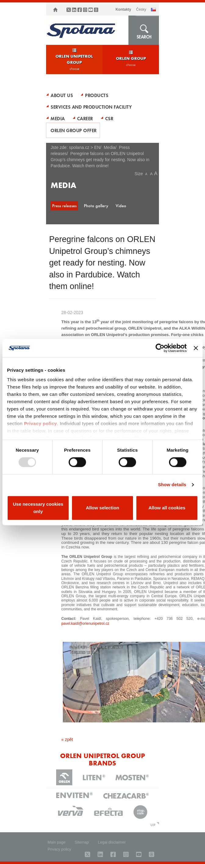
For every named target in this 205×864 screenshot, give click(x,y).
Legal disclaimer (112, 842)
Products (96, 95)
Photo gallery (96, 205)
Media (58, 118)
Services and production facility (91, 106)
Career (85, 118)
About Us (62, 95)
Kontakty (123, 9)
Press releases (64, 205)
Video (121, 205)
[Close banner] (196, 348)
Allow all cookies (167, 507)
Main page (57, 842)
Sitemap (82, 842)
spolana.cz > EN (84, 147)
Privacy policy (40, 423)
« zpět (67, 739)
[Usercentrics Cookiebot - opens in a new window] (160, 347)
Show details (172, 484)
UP (152, 824)
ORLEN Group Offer (74, 130)
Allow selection (102, 507)
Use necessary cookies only (38, 507)
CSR (109, 118)
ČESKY (141, 9)
